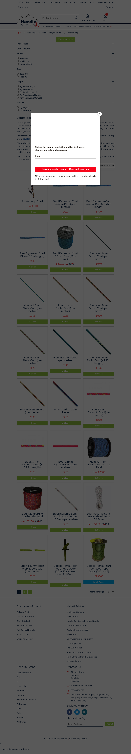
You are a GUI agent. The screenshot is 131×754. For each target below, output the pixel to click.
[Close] (100, 114)
